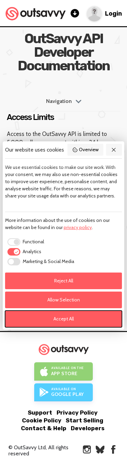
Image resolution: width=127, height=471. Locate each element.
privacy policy (78, 227)
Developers (88, 428)
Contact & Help (43, 428)
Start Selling (84, 420)
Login (113, 14)
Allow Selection (63, 300)
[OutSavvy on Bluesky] (100, 449)
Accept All (64, 319)
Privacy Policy (77, 412)
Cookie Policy (41, 420)
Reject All (63, 281)
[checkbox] (24, 242)
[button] (114, 150)
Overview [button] (85, 149)
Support (40, 412)
